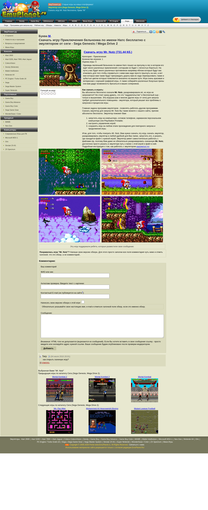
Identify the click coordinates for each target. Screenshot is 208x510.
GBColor (61, 21)
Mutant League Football (144, 413)
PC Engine (114, 21)
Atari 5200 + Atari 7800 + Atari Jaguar (46, 444)
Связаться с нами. (137, 449)
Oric (6, 142)
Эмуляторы (15, 444)
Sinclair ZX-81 (10, 145)
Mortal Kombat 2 (59, 381)
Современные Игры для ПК (16, 134)
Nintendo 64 (101, 21)
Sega (127, 21)
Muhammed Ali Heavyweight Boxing (102, 413)
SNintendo (140, 21)
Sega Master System (13, 86)
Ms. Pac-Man (60, 413)
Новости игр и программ (14, 39)
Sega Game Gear (12, 110)
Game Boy (35, 21)
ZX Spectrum (10, 149)
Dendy (21, 21)
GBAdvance (48, 21)
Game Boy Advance (12, 102)
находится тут (142, 146)
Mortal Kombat (144, 381)
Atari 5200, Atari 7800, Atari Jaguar (18, 59)
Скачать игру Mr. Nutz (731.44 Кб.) (108, 52)
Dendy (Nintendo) (12, 67)
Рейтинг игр (39, 25)
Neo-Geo (8, 126)
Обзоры (49, 25)
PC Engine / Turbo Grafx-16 (15, 79)
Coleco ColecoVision (72, 444)
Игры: (65, 25)
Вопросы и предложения (15, 43)
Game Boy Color (11, 106)
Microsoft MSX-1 (11, 138)
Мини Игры (87, 21)
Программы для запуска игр (21, 25)
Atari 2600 (9, 55)
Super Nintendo (11, 90)
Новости (57, 25)
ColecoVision (10, 63)
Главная (8, 21)
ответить (45, 367)
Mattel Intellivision (12, 71)
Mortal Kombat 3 (102, 381)
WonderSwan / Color (13, 114)
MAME (74, 21)
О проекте (9, 36)
